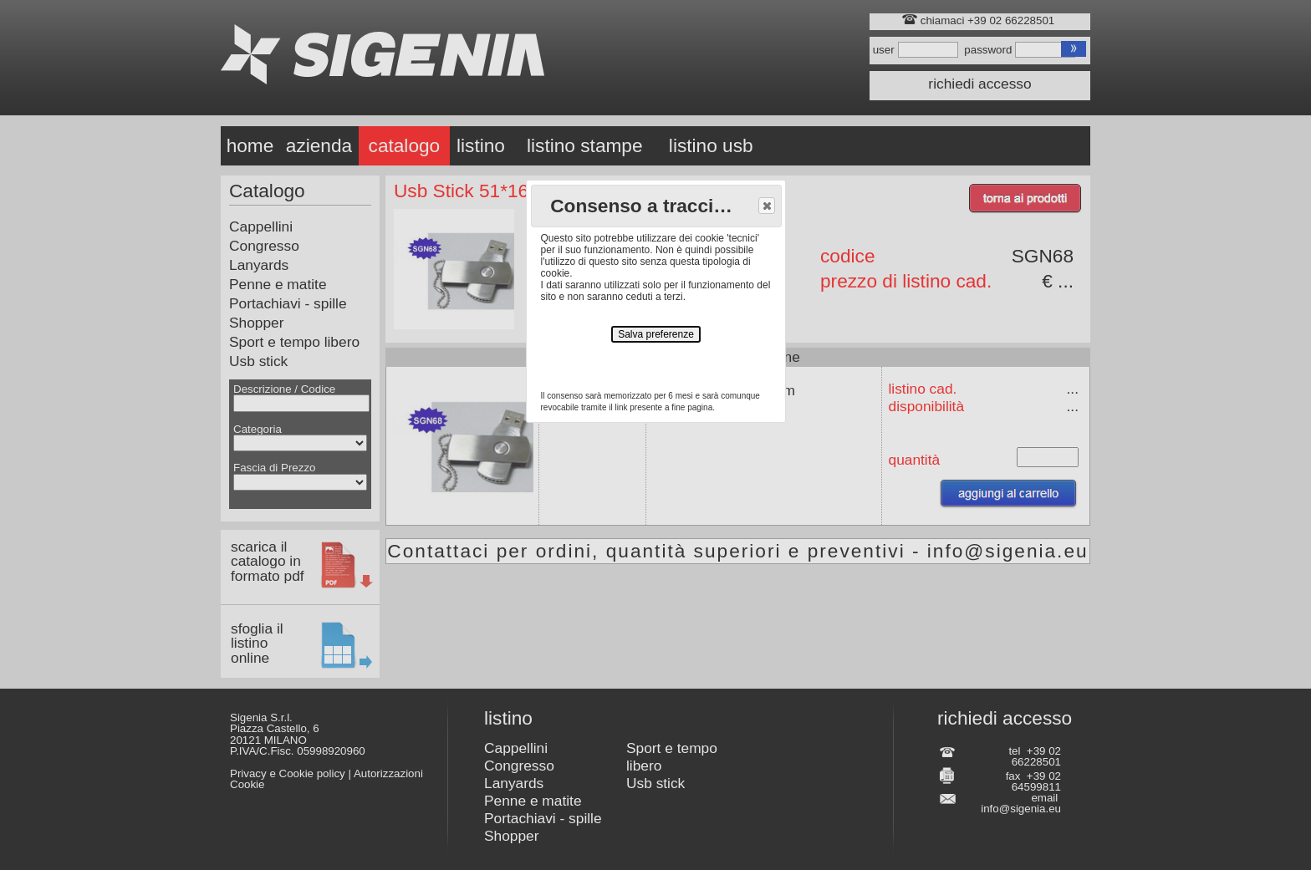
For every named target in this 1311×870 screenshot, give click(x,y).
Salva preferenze (656, 334)
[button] (766, 205)
